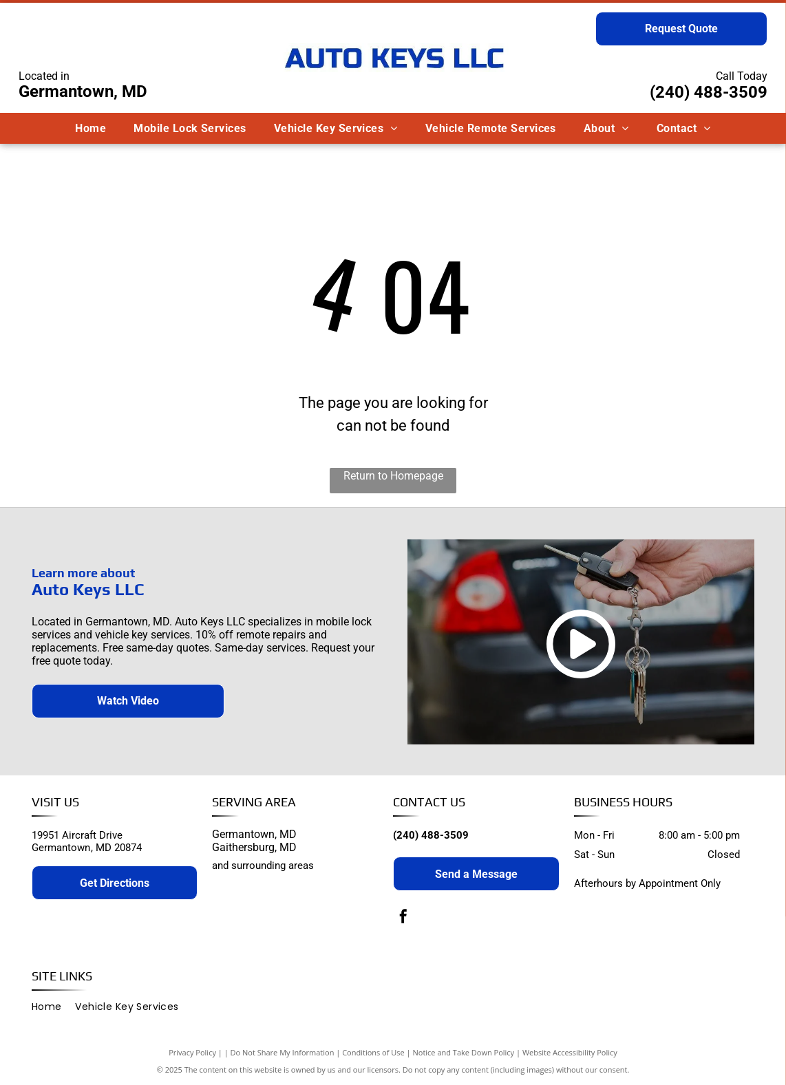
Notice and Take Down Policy (464, 1052)
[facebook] (403, 918)
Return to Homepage (393, 475)
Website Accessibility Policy (569, 1052)
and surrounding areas (263, 865)
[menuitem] (90, 128)
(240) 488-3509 (708, 92)
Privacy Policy (192, 1052)
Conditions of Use (373, 1052)
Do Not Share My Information (282, 1052)
